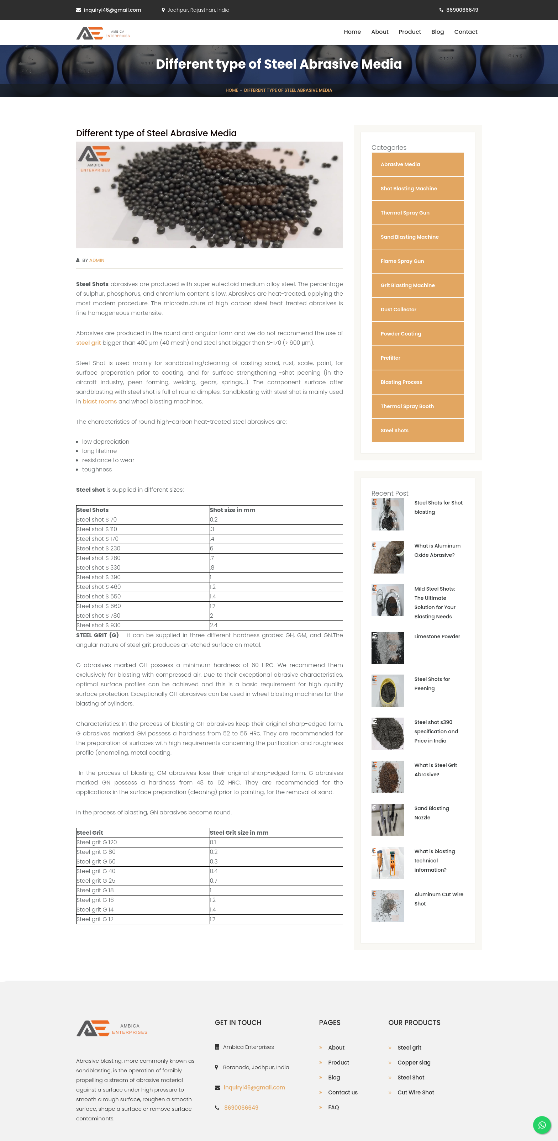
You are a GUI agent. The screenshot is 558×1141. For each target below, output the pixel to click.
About (380, 32)
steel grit (88, 343)
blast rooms (100, 401)
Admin (97, 260)
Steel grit (409, 1047)
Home (352, 32)
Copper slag (414, 1062)
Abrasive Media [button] (400, 164)
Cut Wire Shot (416, 1092)
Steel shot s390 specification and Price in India (436, 731)
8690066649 (462, 10)
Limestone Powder (437, 636)
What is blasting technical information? (435, 860)
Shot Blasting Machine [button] (409, 188)
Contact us (343, 1092)
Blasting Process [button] (401, 382)
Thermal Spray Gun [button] (405, 212)
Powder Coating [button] (401, 333)
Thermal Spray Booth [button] (407, 406)
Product (410, 32)
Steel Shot (411, 1077)
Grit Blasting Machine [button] (408, 285)
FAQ (333, 1107)
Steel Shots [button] (395, 430)
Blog (437, 32)
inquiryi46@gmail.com (112, 10)
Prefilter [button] (390, 357)
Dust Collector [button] (398, 309)
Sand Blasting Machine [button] (410, 237)
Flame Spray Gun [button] (402, 261)
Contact (466, 32)
